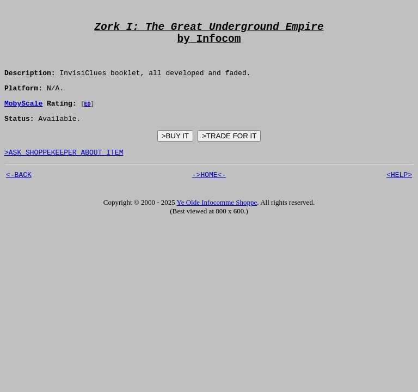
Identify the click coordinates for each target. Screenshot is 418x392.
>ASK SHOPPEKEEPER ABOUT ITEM (63, 169)
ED (87, 117)
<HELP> (399, 193)
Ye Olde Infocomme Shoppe (217, 221)
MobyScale (23, 116)
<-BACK (19, 193)
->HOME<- (209, 193)
